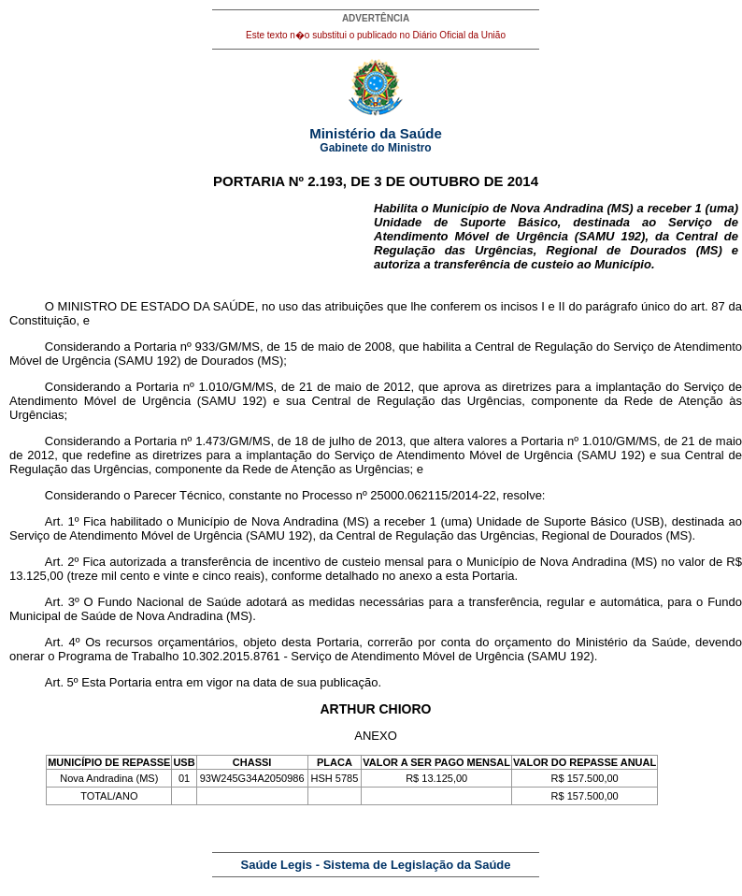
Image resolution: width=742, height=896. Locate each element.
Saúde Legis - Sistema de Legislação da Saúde (376, 865)
